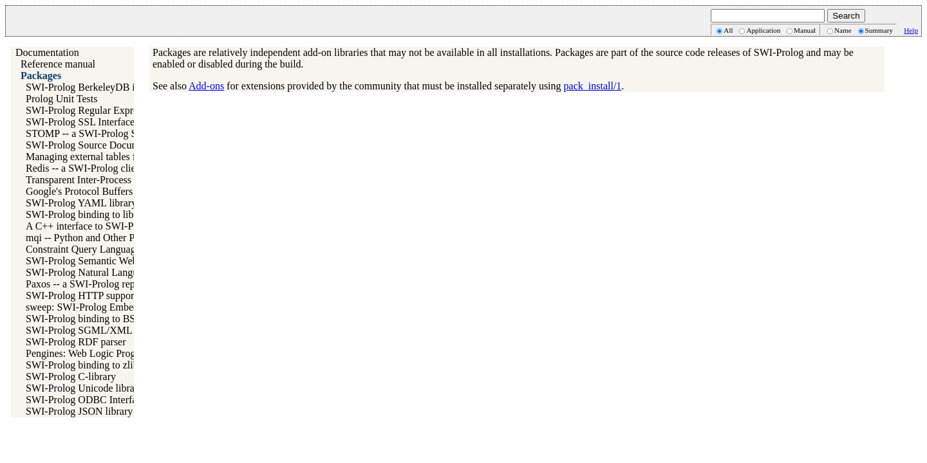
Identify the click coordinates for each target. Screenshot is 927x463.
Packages (41, 75)
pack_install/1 (593, 85)
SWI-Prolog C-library (71, 376)
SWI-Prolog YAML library (81, 202)
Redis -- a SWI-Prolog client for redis (103, 168)
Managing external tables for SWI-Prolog (111, 156)
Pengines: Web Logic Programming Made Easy (123, 353)
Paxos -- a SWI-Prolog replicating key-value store (129, 283)
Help (911, 30)
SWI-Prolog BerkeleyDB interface (97, 87)
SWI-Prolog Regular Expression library (107, 110)
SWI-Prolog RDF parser (76, 341)
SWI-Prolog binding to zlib (82, 364)
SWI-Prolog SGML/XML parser (93, 330)
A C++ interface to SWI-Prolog (90, 226)
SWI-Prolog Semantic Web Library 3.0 (106, 260)
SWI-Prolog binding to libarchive (95, 214)
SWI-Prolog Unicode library (84, 388)
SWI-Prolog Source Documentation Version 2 (120, 145)
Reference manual (58, 64)
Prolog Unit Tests (61, 98)
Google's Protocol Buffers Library (96, 191)
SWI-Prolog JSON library (79, 411)
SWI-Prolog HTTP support (81, 295)
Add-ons (206, 85)
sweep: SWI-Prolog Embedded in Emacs (110, 307)
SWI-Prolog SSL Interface (80, 121)
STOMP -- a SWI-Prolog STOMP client (108, 133)
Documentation (47, 52)
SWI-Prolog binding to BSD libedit (99, 318)
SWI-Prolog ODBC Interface (86, 399)
